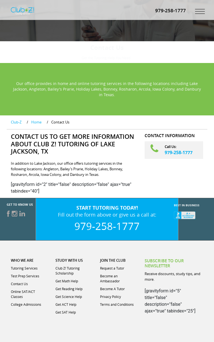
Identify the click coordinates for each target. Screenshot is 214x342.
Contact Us (19, 284)
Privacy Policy (110, 296)
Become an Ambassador (110, 278)
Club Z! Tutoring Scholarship (67, 270)
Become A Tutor (112, 289)
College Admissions (26, 304)
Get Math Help (66, 281)
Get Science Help (68, 296)
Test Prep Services (25, 276)
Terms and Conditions (117, 304)
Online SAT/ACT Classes (23, 294)
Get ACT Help (65, 304)
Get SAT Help (65, 312)
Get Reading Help (68, 289)
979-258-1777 (179, 152)
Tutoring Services (24, 268)
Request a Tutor (112, 268)
